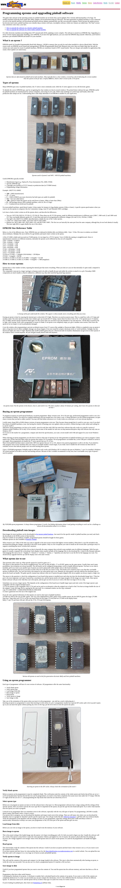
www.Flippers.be (61, 886)
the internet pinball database (44, 534)
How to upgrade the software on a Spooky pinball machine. (25, 28)
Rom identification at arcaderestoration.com (59, 851)
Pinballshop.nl (37, 883)
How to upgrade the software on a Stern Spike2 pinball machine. (26, 29)
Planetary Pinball (31, 539)
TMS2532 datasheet (69, 817)
